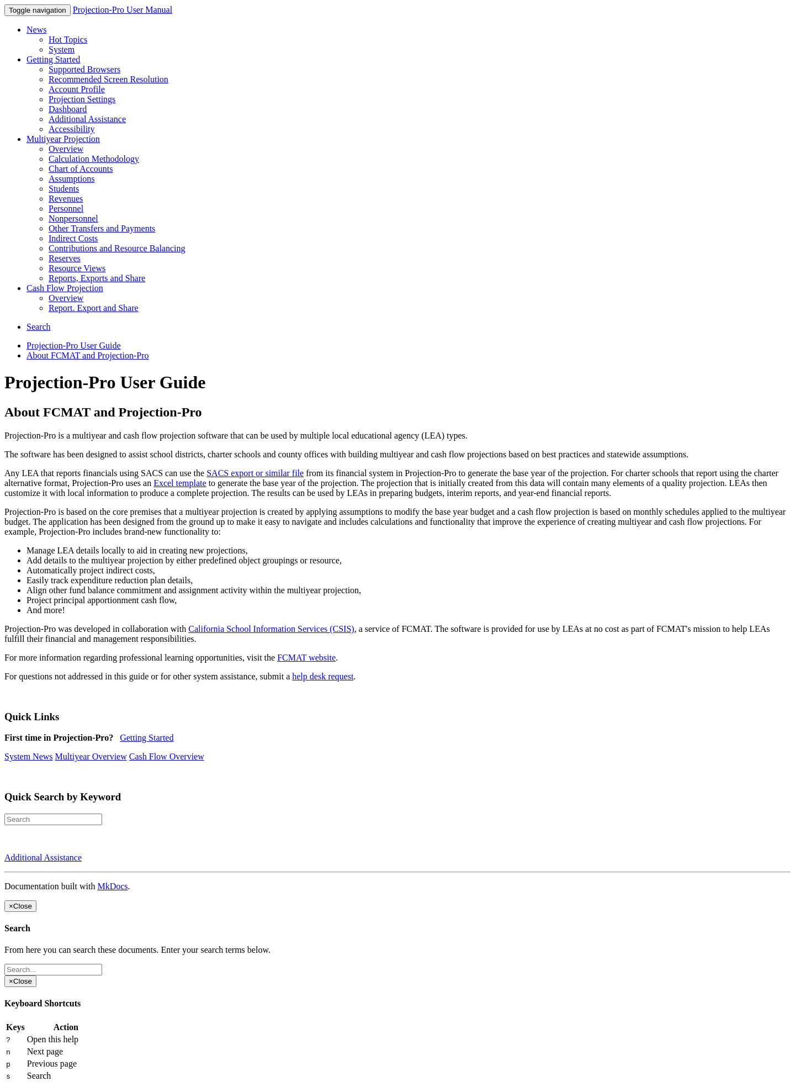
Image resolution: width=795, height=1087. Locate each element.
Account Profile (77, 89)
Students (64, 188)
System (62, 49)
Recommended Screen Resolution (108, 79)
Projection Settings (82, 99)
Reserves (65, 258)
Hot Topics (68, 39)
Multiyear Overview (91, 756)
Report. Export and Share (94, 308)
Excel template (179, 483)
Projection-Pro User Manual (122, 9)
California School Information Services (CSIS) (271, 629)
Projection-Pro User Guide (73, 345)
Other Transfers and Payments (102, 228)
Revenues (66, 198)
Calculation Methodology (94, 158)
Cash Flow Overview (166, 756)
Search (38, 326)
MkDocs (112, 886)
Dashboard (68, 109)
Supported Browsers (84, 69)
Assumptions (72, 178)
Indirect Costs (73, 238)
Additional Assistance (87, 119)
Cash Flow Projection (64, 288)
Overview (66, 149)
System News (28, 756)
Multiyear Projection (63, 139)
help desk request (322, 676)
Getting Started (53, 59)
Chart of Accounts (81, 168)
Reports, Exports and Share (97, 278)
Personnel (66, 208)
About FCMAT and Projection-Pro (87, 355)
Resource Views (77, 268)
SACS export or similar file (255, 473)
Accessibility (72, 129)
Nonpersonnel (73, 218)
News (36, 29)
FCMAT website (306, 657)
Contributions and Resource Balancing (117, 248)
